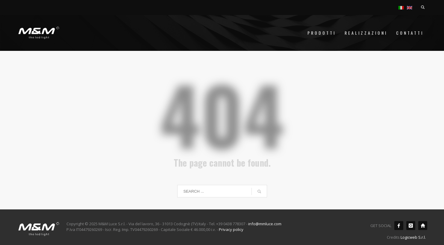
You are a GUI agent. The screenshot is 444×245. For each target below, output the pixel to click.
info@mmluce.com (264, 223)
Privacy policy (231, 229)
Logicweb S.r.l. (413, 237)
